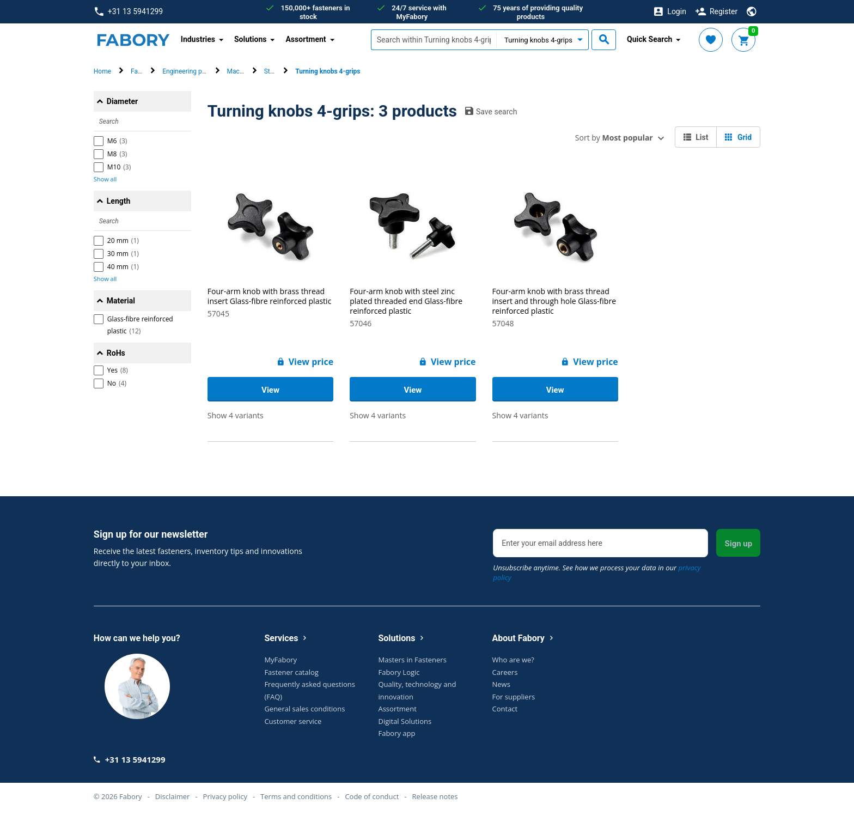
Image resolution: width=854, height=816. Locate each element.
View (270, 390)
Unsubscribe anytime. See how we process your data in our (596, 572)
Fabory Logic (398, 672)
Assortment (397, 709)
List (696, 137)
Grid (738, 137)
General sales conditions (304, 709)
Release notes (435, 796)
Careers (505, 672)
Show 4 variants (236, 415)
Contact (505, 709)
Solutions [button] (250, 39)
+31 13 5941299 (129, 11)
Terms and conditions (296, 796)
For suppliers (513, 697)
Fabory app (396, 733)
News (501, 684)
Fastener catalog (291, 672)
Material (121, 300)
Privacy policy (225, 796)
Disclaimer (172, 796)
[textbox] (433, 39)
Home (102, 71)
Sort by (614, 137)
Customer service (292, 721)
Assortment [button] (305, 39)
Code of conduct (372, 796)
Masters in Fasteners (412, 660)
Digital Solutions (404, 721)
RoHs (116, 353)
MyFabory (280, 660)
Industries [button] (198, 39)
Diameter (122, 101)
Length (119, 201)
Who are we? (513, 660)
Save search (491, 111)
